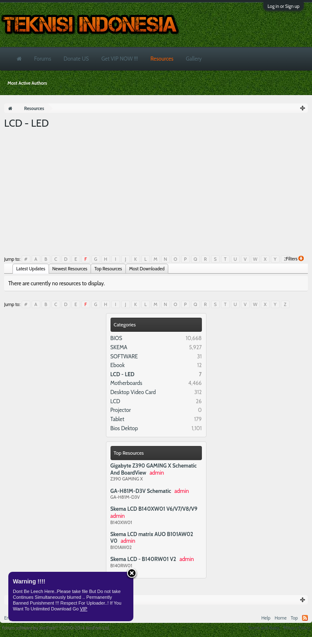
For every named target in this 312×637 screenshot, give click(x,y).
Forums (42, 58)
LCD (115, 401)
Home (281, 618)
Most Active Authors (27, 83)
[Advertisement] (156, 192)
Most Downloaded (147, 269)
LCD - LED (123, 374)
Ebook (118, 365)
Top (294, 618)
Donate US (76, 58)
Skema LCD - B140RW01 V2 (143, 559)
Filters (295, 259)
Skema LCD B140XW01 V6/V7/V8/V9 (154, 508)
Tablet (118, 419)
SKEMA (119, 347)
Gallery (193, 58)
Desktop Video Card (133, 392)
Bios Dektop (124, 428)
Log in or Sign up (284, 6)
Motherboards (126, 383)
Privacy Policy (297, 628)
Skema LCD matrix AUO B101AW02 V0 (152, 537)
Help (265, 618)
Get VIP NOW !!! (119, 58)
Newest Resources (69, 269)
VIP (83, 608)
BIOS (117, 338)
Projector (121, 410)
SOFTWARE (124, 356)
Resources (161, 58)
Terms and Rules (264, 628)
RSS (305, 618)
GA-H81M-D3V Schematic (141, 491)
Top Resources (129, 453)
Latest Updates (30, 269)
